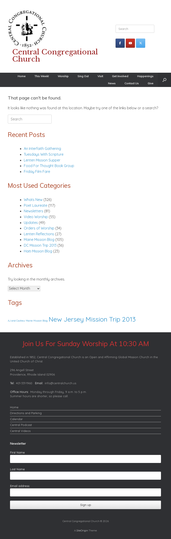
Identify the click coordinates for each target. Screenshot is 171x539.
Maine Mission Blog (39, 239)
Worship (63, 76)
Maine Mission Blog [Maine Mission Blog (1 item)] (37, 320)
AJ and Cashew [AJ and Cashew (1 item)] (16, 320)
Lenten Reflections (39, 234)
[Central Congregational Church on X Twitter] (140, 43)
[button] (164, 80)
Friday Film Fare (37, 171)
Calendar (16, 419)
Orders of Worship (39, 228)
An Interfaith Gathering (42, 148)
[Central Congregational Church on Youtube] (130, 43)
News (112, 83)
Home (22, 76)
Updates (31, 222)
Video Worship (36, 217)
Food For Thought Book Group (49, 165)
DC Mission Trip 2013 (40, 245)
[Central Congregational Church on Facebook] (120, 43)
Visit (100, 76)
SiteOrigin (82, 530)
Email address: (20, 486)
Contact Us (131, 83)
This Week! (42, 76)
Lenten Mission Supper (42, 160)
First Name (17, 452)
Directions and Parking (26, 413)
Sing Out (83, 76)
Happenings (145, 76)
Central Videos (20, 431)
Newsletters (33, 211)
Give (150, 83)
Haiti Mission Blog (38, 251)
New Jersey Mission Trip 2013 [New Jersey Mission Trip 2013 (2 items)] (92, 319)
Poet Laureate (35, 205)
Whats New (33, 199)
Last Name (17, 469)
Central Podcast (21, 425)
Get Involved (120, 76)
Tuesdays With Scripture (43, 154)
